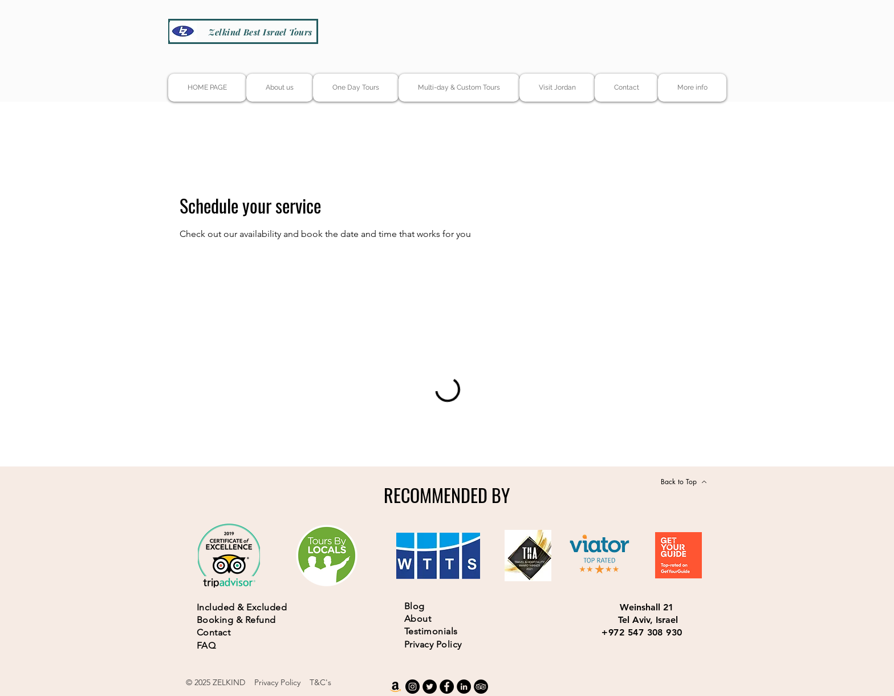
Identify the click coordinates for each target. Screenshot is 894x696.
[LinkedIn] (464, 686)
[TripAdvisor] (481, 686)
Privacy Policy (277, 682)
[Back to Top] (684, 481)
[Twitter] (429, 686)
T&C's (320, 682)
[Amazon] (395, 686)
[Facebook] (447, 686)
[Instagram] (412, 686)
